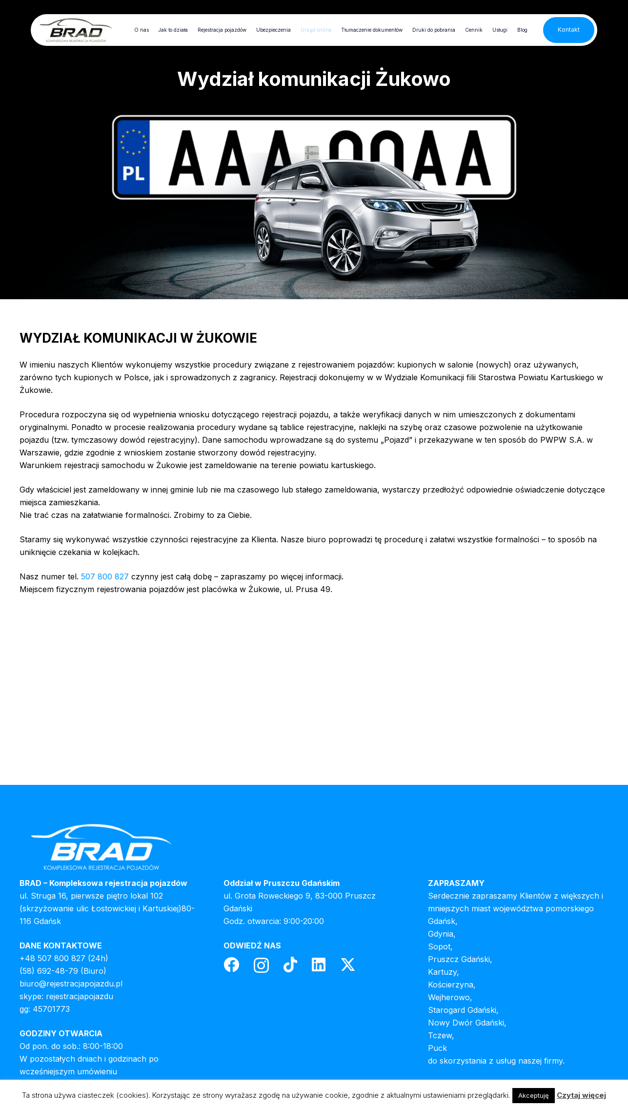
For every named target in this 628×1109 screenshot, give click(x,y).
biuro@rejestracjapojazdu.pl (71, 983)
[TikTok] (290, 964)
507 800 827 (105, 576)
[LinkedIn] (318, 964)
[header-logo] (76, 30)
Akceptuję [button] (533, 1095)
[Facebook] (231, 964)
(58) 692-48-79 (49, 971)
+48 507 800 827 (52, 958)
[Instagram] (261, 965)
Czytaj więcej (581, 1095)
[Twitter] (348, 965)
